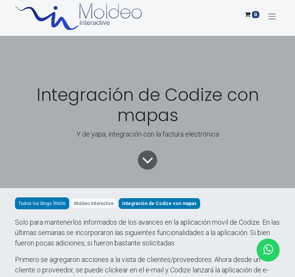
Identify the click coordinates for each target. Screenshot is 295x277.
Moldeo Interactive (94, 203)
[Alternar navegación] (272, 16)
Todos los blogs (35, 203)
